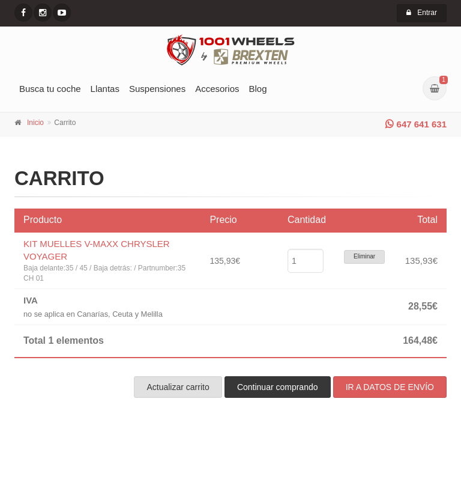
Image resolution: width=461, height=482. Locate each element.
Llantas (105, 89)
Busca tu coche (50, 89)
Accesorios (217, 89)
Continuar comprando (277, 387)
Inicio (35, 122)
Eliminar (364, 256)
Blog (258, 89)
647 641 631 (416, 124)
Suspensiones (157, 89)
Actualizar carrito (177, 387)
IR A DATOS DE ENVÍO (390, 387)
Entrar (421, 12)
